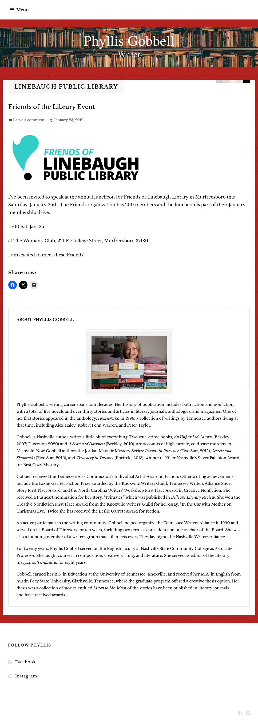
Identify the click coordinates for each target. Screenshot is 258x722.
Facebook (25, 662)
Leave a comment (29, 120)
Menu (22, 9)
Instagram (26, 676)
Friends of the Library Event (51, 106)
